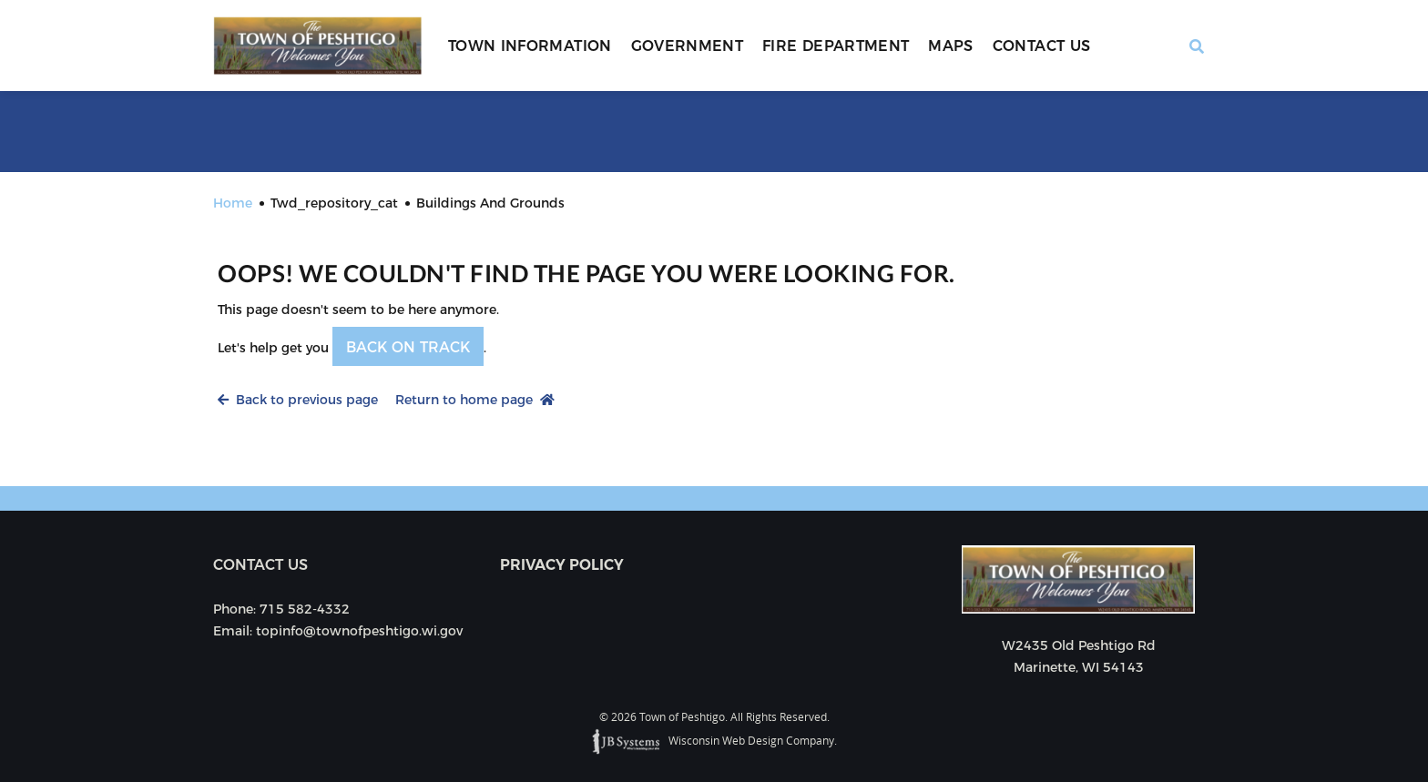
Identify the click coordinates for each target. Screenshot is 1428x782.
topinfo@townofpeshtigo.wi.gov (359, 631)
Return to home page (475, 399)
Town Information (530, 46)
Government (687, 46)
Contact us (260, 565)
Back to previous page (298, 399)
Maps (950, 46)
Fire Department (835, 46)
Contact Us (1042, 46)
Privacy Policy (562, 565)
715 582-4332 (305, 609)
